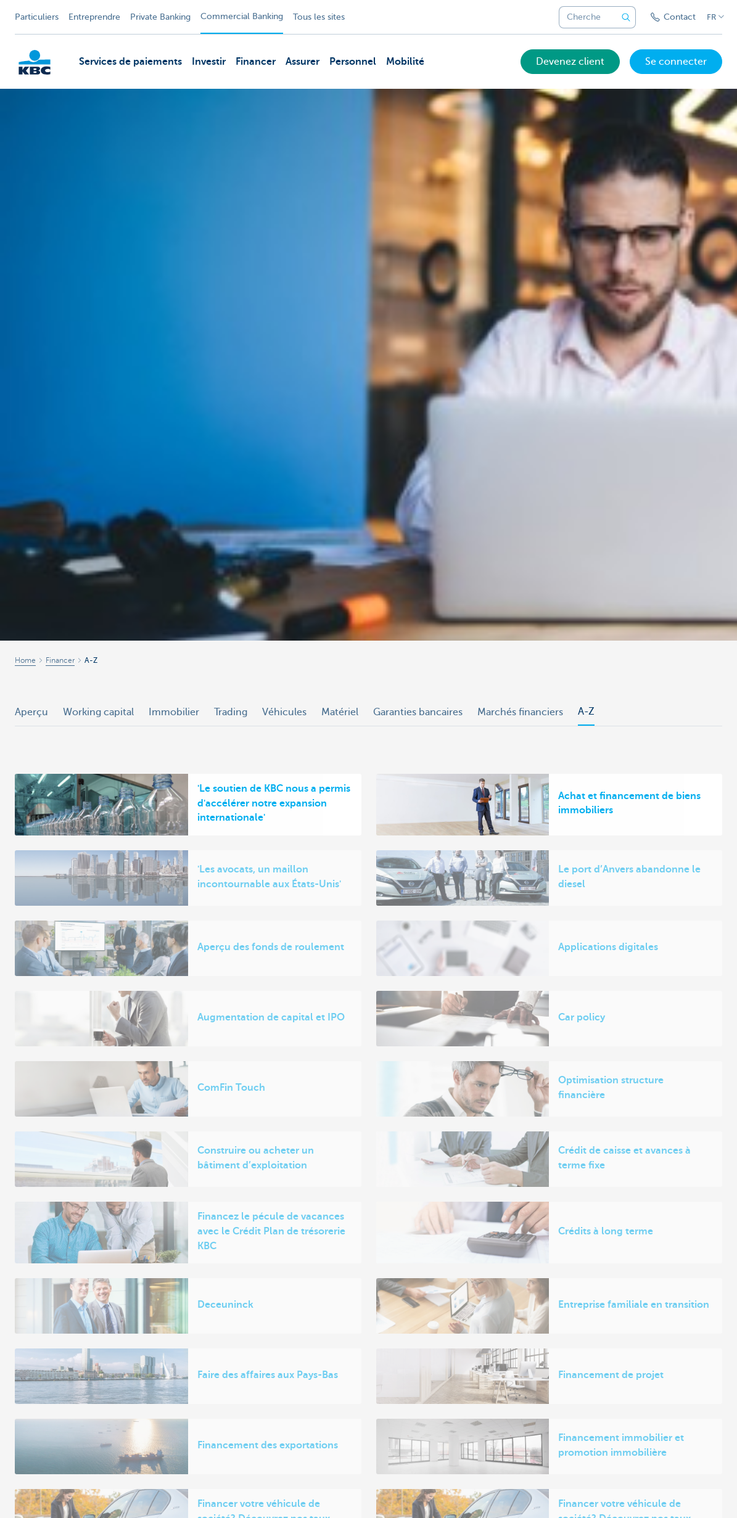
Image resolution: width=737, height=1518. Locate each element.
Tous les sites (319, 17)
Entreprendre (94, 17)
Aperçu (31, 712)
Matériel (339, 712)
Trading (230, 712)
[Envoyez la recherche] (626, 17)
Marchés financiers (520, 712)
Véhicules (284, 712)
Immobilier (174, 712)
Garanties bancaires (418, 712)
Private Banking (160, 17)
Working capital (98, 712)
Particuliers (37, 17)
